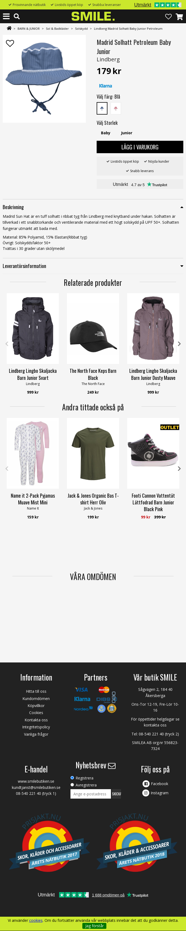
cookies (36, 920)
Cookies (36, 712)
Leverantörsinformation (24, 265)
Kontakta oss (36, 719)
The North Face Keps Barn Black (93, 374)
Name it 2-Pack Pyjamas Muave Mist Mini (33, 499)
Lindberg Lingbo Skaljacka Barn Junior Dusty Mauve (153, 374)
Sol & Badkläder (57, 28)
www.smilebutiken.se (36, 781)
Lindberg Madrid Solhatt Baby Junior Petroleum (128, 28)
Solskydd (81, 28)
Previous (6, 344)
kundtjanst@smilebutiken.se (36, 787)
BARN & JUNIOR (29, 28)
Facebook (159, 783)
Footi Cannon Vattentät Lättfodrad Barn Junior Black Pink (153, 502)
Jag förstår (94, 925)
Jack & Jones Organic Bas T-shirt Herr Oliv (93, 499)
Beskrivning (13, 206)
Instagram (159, 792)
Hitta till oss (36, 691)
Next (179, 344)
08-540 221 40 (151, 733)
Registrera (84, 778)
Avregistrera (86, 785)
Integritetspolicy (36, 726)
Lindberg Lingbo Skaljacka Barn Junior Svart (33, 374)
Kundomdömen (36, 698)
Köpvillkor (36, 705)
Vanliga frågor (36, 734)
